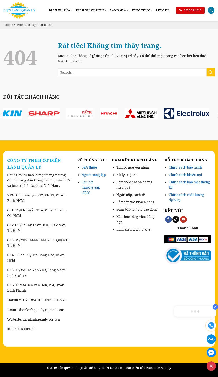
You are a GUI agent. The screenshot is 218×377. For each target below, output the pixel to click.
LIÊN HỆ (162, 10)
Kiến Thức (142, 10)
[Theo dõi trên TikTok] (175, 219)
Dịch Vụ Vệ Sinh (91, 10)
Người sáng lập (93, 174)
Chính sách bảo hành (185, 167)
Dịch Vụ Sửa (61, 10)
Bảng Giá (119, 10)
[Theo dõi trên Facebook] (168, 219)
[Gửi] (211, 72)
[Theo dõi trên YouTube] (183, 219)
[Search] (211, 10)
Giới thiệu (89, 167)
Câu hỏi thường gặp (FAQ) (90, 187)
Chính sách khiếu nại (185, 174)
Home (9, 25)
